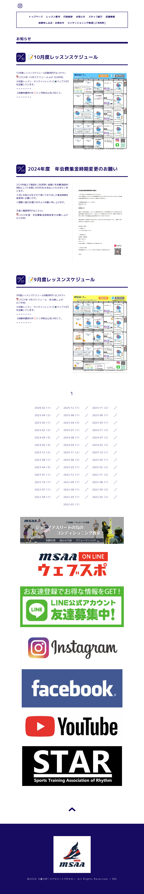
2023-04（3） (43, 467)
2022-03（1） (72, 497)
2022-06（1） (72, 489)
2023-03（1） (72, 467)
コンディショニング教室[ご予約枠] (86, 22)
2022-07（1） (43, 489)
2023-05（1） (100, 459)
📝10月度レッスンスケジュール (63, 57)
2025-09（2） (43, 415)
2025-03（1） (100, 422)
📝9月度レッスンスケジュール (61, 279)
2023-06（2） (72, 459)
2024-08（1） (72, 437)
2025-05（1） (43, 422)
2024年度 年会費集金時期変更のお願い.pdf (43, 214)
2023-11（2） (72, 452)
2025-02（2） (43, 430)
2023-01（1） (43, 474)
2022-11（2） (100, 474)
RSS (114, 878)
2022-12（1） (72, 474)
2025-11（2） (100, 407)
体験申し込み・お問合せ (51, 22)
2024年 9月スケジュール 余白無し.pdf (41, 299)
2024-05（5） (43, 445)
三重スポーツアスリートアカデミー (57, 878)
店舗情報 (110, 16)
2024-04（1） (72, 445)
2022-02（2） (100, 497)
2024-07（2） (100, 437)
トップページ (36, 16)
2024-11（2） (100, 430)
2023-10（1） (100, 452)
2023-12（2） (43, 452)
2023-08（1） (43, 459)
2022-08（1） (100, 482)
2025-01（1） (72, 430)
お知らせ (80, 16)
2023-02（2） (100, 467)
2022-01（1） (72, 504)
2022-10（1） (43, 482)
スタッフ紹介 (96, 16)
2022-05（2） (100, 489)
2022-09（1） (72, 482)
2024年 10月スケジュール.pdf (36, 77)
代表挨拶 (68, 16)
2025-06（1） (100, 415)
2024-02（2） (100, 445)
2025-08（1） (72, 415)
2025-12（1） (72, 407)
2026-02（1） (43, 407)
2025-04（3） (72, 422)
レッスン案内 (53, 16)
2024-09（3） (43, 437)
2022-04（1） (43, 497)
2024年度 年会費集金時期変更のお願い (73, 169)
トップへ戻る (72, 809)
